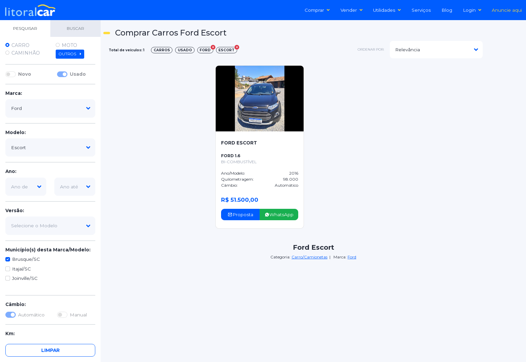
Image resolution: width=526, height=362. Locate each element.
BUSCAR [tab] (75, 28)
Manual (78, 314)
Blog (446, 10)
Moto (69, 45)
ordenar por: (371, 49)
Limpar (50, 350)
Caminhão (25, 53)
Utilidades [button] (387, 10)
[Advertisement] (469, 72)
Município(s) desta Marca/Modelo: (48, 249)
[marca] (50, 108)
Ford (352, 256)
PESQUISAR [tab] (25, 28)
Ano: (10, 171)
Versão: (14, 210)
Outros (70, 54)
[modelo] (50, 147)
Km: (10, 333)
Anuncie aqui (507, 10)
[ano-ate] (74, 187)
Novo (24, 74)
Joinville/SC (25, 278)
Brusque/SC (26, 259)
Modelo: (15, 132)
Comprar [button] (317, 10)
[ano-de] (25, 187)
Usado (78, 74)
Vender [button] (351, 10)
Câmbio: (15, 304)
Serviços (421, 10)
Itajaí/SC (21, 269)
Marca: (13, 93)
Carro (20, 45)
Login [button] (472, 10)
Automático (31, 314)
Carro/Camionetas (309, 256)
